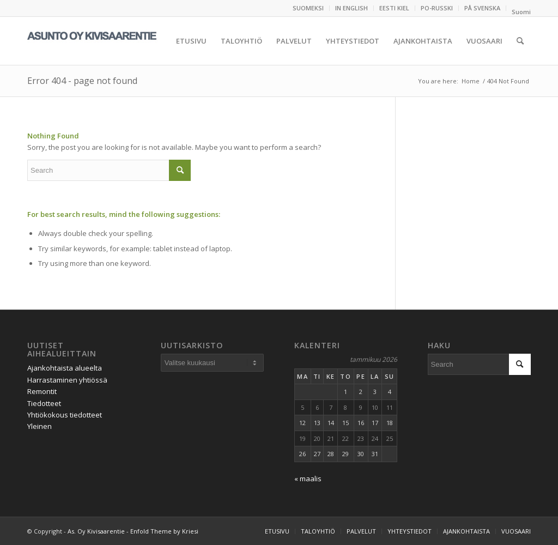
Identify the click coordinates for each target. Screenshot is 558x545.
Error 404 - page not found (82, 81)
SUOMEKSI (308, 8)
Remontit (42, 391)
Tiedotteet (44, 403)
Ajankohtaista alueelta (64, 368)
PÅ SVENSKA (482, 8)
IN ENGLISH (351, 8)
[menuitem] (308, 8)
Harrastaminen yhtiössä (67, 380)
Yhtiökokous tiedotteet (64, 415)
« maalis (308, 478)
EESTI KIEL (394, 8)
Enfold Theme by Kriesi (164, 531)
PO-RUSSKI (437, 8)
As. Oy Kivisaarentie (96, 531)
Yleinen (39, 426)
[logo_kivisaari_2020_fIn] (109, 41)
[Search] (520, 41)
